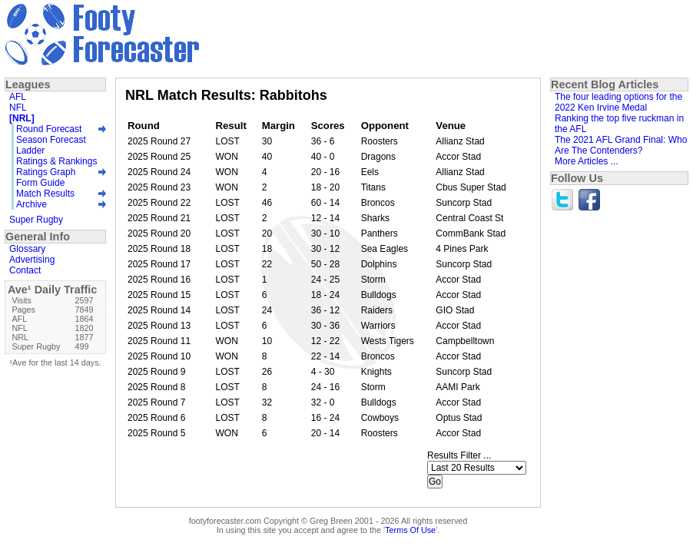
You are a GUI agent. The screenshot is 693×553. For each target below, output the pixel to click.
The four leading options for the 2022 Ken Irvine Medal (618, 102)
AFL (17, 96)
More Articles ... (586, 161)
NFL (18, 107)
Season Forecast (51, 139)
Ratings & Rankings (56, 161)
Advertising (32, 259)
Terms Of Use (410, 530)
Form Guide (40, 182)
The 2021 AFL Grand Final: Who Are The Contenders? (621, 145)
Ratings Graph (45, 172)
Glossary (27, 248)
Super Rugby (36, 219)
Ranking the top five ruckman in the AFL (619, 123)
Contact (25, 270)
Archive (31, 204)
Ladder (30, 150)
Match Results (45, 193)
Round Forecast (48, 129)
